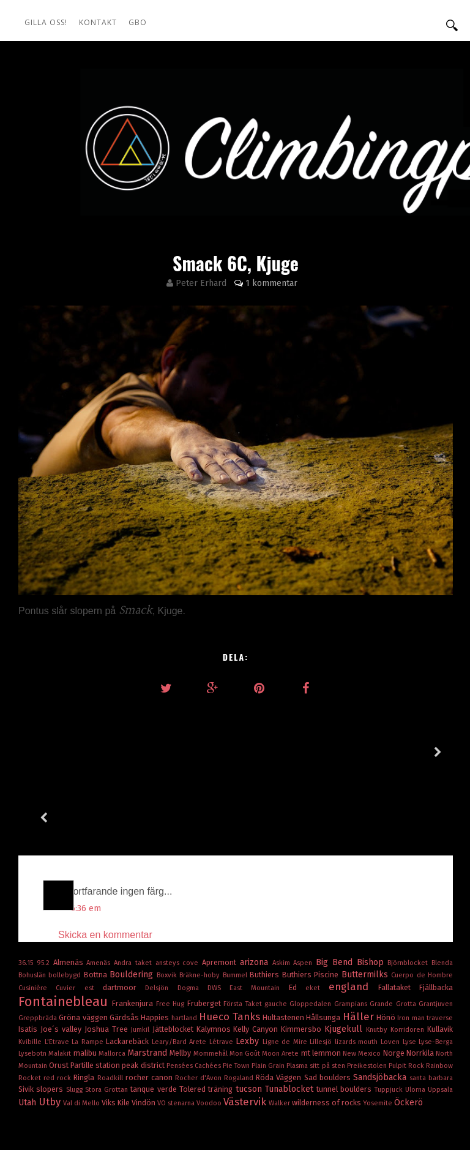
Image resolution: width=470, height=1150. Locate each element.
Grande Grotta (394, 938)
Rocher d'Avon (199, 1013)
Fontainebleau (65, 936)
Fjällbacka (436, 921)
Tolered (193, 1023)
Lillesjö (322, 976)
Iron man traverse (425, 952)
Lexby (249, 976)
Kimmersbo (302, 963)
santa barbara (431, 1013)
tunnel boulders (345, 1023)
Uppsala (440, 1024)
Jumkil (141, 964)
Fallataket (398, 921)
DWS (218, 922)
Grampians (352, 938)
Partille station (96, 999)
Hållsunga (324, 951)
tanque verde (154, 1023)
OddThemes (433, 1106)
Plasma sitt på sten (316, 1000)
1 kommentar (271, 283)
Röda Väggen (280, 1012)
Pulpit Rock (407, 1000)
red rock (58, 1013)
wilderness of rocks (327, 1037)
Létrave (222, 976)
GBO (138, 22)
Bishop (372, 897)
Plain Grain (269, 1000)
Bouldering (133, 909)
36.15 (27, 897)
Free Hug (171, 938)
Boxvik (168, 910)
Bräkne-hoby (200, 910)
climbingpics (93, 1106)
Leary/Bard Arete (180, 976)
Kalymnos (215, 963)
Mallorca (113, 988)
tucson (250, 1023)
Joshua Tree (107, 963)
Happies (156, 951)
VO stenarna (176, 1038)
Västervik (246, 1036)
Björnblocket (409, 897)
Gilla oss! (45, 22)
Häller (359, 951)
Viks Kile (117, 1037)
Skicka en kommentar (105, 869)
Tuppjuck (390, 1024)
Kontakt (98, 22)
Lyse (411, 976)
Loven (392, 976)
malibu (86, 987)
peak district (144, 999)
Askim (283, 897)
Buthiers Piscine (311, 909)
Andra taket (134, 897)
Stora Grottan (108, 1024)
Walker (280, 1038)
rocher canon (150, 1012)
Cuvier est (79, 922)
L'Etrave (58, 976)
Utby (51, 1036)
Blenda (442, 897)
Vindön (144, 1037)
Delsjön (161, 922)
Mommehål (211, 988)
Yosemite (378, 1038)
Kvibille (31, 976)
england (353, 921)
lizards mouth (358, 976)
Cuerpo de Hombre (422, 910)
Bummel (236, 910)
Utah (28, 1037)
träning (221, 1023)
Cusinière (37, 922)
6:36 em (85, 843)
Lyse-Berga (436, 976)
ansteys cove (179, 897)
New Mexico (362, 988)
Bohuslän (33, 910)
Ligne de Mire (286, 976)
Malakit (60, 988)
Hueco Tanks (231, 951)
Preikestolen (368, 1000)
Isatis (29, 963)
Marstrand (148, 987)
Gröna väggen (84, 951)
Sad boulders (328, 1012)
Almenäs (70, 896)
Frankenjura (133, 937)
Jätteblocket (174, 963)
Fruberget (205, 937)
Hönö (386, 951)
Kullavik (440, 963)
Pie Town (237, 1000)
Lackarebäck (129, 975)
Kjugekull (345, 963)
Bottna (97, 909)
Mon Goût (245, 988)
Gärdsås (125, 951)
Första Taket (243, 938)
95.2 (45, 897)
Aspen (304, 897)
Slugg (75, 1024)
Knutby (378, 964)
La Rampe (89, 976)
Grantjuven (436, 938)
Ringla (85, 1012)
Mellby (181, 987)
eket (317, 922)
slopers (50, 1023)
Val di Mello (82, 1038)
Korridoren (408, 964)
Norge (394, 987)
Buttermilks (366, 909)
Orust (59, 999)
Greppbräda (38, 952)
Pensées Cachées (194, 1000)
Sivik (27, 1023)
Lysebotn (33, 988)
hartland (185, 952)
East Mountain (259, 922)
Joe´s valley (62, 963)
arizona (256, 897)
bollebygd (65, 910)
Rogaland (240, 1013)
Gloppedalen (311, 938)
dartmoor (124, 921)
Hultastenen (284, 951)
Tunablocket (290, 1023)
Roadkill (111, 1013)
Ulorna (416, 1024)
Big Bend (336, 897)
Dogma (192, 922)
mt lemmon (322, 987)
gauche (276, 938)
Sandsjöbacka (381, 1012)
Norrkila (421, 987)
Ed (297, 921)
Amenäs (100, 897)
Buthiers (266, 909)
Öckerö (408, 1037)
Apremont (221, 896)
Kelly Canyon (257, 963)
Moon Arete (281, 988)
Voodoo (209, 1038)
